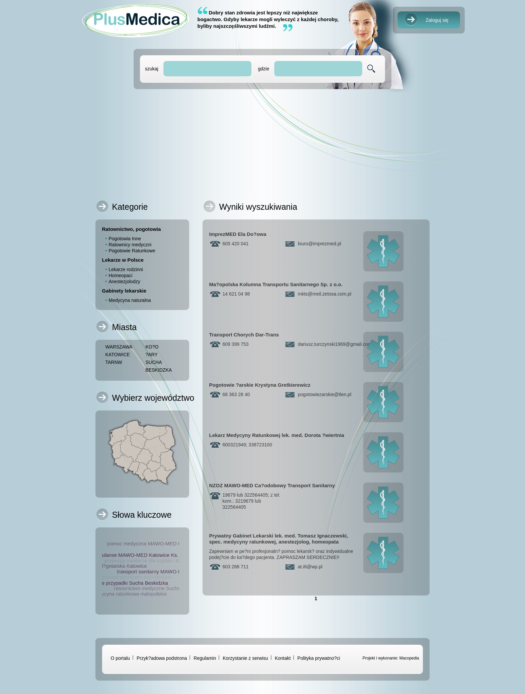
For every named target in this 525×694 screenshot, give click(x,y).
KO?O (152, 347)
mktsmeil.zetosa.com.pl (325, 294)
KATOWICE (117, 354)
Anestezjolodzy (124, 281)
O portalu (120, 658)
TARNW (113, 362)
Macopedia (409, 658)
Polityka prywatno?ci (318, 658)
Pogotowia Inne (125, 238)
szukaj (151, 68)
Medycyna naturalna (130, 300)
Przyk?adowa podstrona (162, 658)
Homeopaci (121, 275)
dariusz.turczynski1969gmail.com (335, 344)
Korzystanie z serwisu (245, 658)
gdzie (263, 68)
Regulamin (205, 658)
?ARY (152, 354)
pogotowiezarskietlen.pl (325, 394)
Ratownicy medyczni (130, 244)
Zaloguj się (437, 20)
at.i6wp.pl (310, 566)
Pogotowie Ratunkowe (132, 250)
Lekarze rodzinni (126, 269)
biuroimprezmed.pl (319, 243)
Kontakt (283, 658)
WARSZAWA (119, 347)
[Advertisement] (262, 143)
